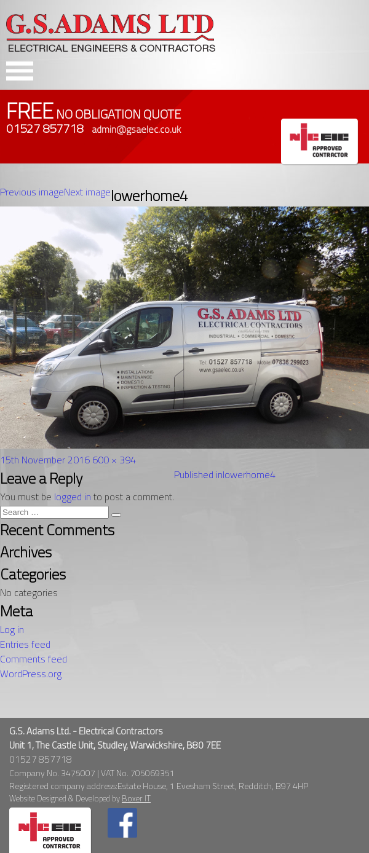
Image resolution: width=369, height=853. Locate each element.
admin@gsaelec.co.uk (136, 129)
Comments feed (33, 658)
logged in (72, 496)
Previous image (32, 191)
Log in (12, 629)
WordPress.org (31, 673)
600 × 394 (114, 459)
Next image (87, 191)
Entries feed (25, 644)
